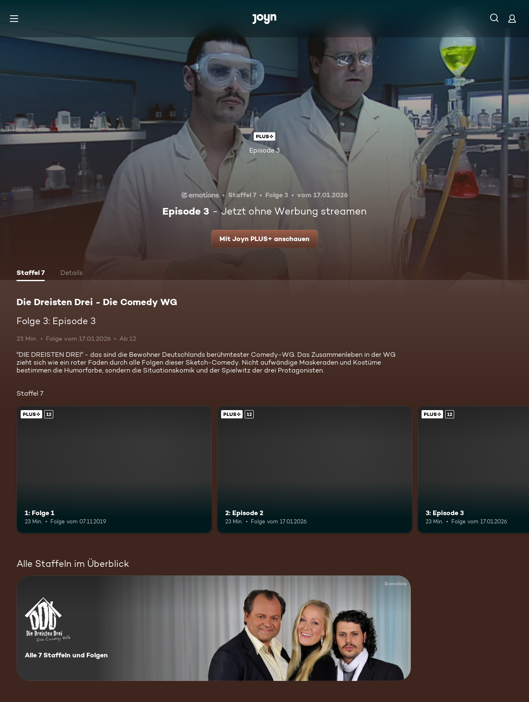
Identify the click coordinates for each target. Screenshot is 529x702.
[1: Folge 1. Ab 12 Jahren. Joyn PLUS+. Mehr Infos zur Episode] (114, 469)
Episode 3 (264, 150)
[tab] (30, 273)
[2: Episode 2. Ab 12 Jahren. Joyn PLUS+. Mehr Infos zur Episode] (314, 469)
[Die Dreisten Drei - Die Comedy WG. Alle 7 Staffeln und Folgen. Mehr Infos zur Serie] (214, 628)
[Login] (512, 18)
